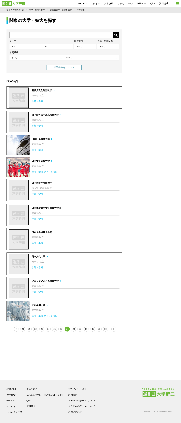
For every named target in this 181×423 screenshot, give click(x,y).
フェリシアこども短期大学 (46, 281)
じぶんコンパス (125, 3)
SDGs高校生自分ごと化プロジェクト (45, 395)
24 (48, 329)
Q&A (152, 3)
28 (74, 329)
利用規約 (72, 395)
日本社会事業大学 (42, 139)
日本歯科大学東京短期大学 (46, 115)
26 (61, 329)
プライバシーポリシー (79, 389)
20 (23, 329)
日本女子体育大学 (42, 161)
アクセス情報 (50, 172)
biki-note (141, 3)
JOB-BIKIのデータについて (82, 400)
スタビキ (95, 3)
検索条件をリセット (64, 67)
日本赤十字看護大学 (43, 183)
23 (42, 329)
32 (99, 329)
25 (54, 329)
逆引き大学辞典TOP (15, 10)
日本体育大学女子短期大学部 (48, 208)
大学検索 (108, 3)
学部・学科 (37, 101)
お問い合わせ (75, 412)
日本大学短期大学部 (43, 232)
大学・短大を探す (37, 10)
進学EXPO (31, 389)
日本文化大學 (40, 256)
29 (80, 329)
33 (105, 329)
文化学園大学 (40, 305)
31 (93, 329)
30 (86, 329)
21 (29, 329)
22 (35, 329)
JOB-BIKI (82, 3)
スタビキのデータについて (81, 406)
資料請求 (163, 3)
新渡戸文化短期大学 (43, 90)
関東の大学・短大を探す (61, 10)
